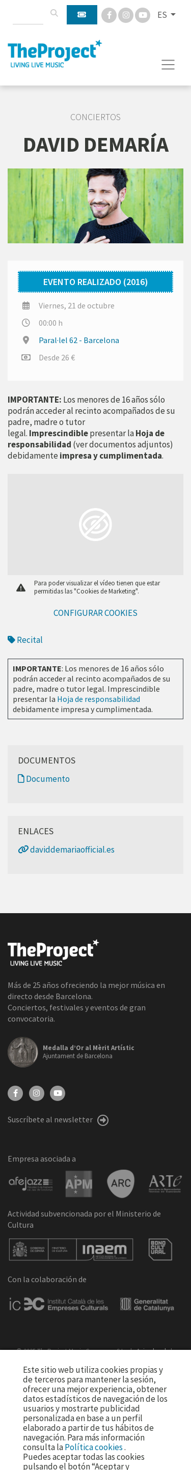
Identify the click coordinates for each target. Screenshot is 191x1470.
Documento (44, 778)
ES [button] (163, 14)
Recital (25, 639)
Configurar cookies (95, 612)
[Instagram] (126, 14)
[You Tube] (142, 14)
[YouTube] (57, 1092)
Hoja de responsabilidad (98, 699)
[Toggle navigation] (168, 64)
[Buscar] (54, 13)
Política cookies (94, 1447)
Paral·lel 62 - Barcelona (79, 340)
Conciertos (95, 117)
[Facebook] (109, 14)
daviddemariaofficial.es (66, 849)
